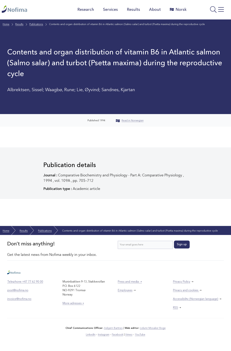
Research (85, 10)
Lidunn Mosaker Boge (153, 328)
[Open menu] (209, 10)
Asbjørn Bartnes (113, 328)
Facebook (117, 334)
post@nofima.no (17, 290)
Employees (125, 290)
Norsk (178, 9)
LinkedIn (90, 334)
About (155, 10)
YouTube (140, 334)
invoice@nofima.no (19, 299)
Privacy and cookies (186, 290)
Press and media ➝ (130, 281)
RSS (175, 307)
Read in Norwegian (130, 120)
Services (110, 10)
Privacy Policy (181, 281)
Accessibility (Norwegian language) (195, 299)
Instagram (103, 334)
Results (133, 10)
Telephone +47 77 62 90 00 (25, 281)
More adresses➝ (73, 303)
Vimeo (128, 334)
